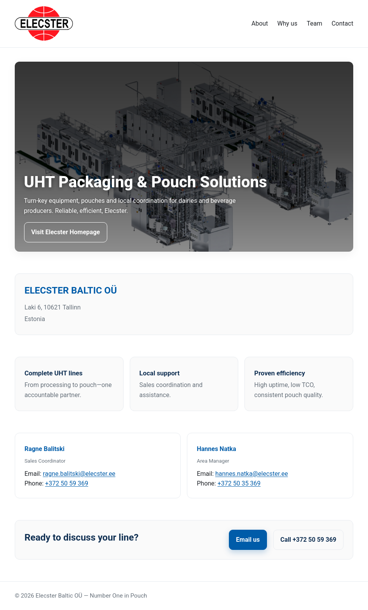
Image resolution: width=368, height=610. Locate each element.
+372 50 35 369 (239, 483)
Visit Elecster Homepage (65, 232)
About (259, 23)
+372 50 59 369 (66, 483)
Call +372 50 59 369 (309, 539)
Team (314, 23)
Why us (287, 23)
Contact (342, 23)
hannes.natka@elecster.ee (251, 473)
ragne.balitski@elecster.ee (79, 473)
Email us (248, 539)
